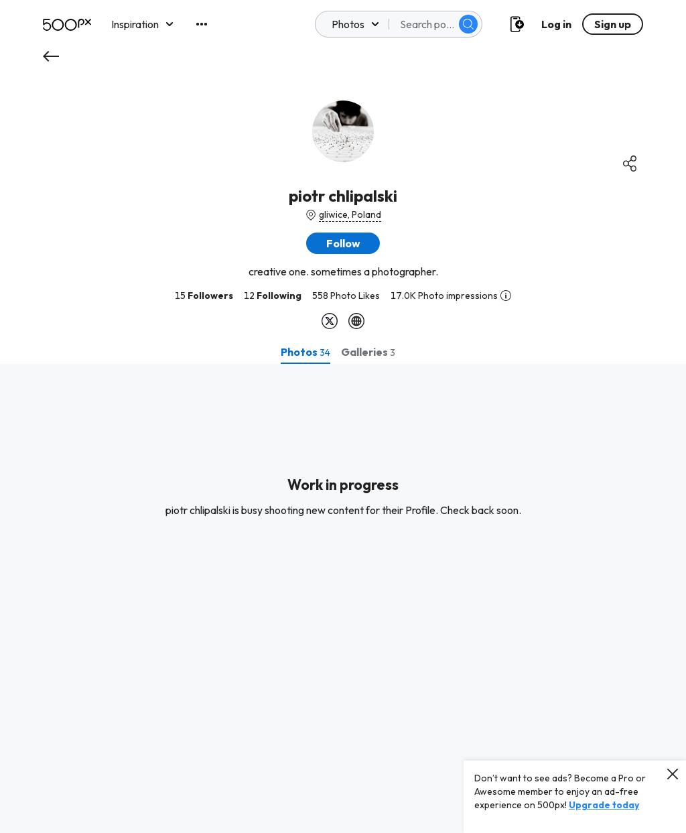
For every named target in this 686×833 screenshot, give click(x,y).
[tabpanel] (343, 598)
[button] (343, 243)
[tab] (305, 352)
